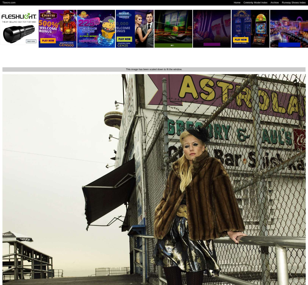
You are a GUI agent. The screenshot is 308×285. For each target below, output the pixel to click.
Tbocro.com (9, 2)
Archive (274, 2)
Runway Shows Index (294, 2)
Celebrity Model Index (255, 2)
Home (237, 2)
